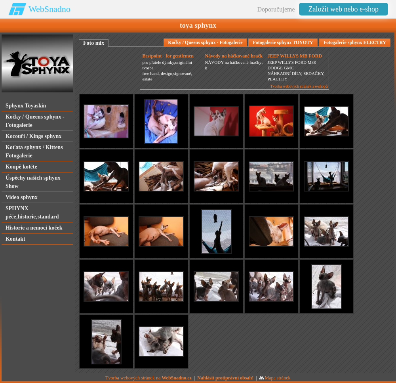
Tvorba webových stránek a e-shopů (299, 86)
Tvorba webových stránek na (148, 378)
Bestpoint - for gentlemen (167, 56)
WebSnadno (49, 9)
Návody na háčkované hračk (234, 56)
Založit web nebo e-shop (343, 9)
